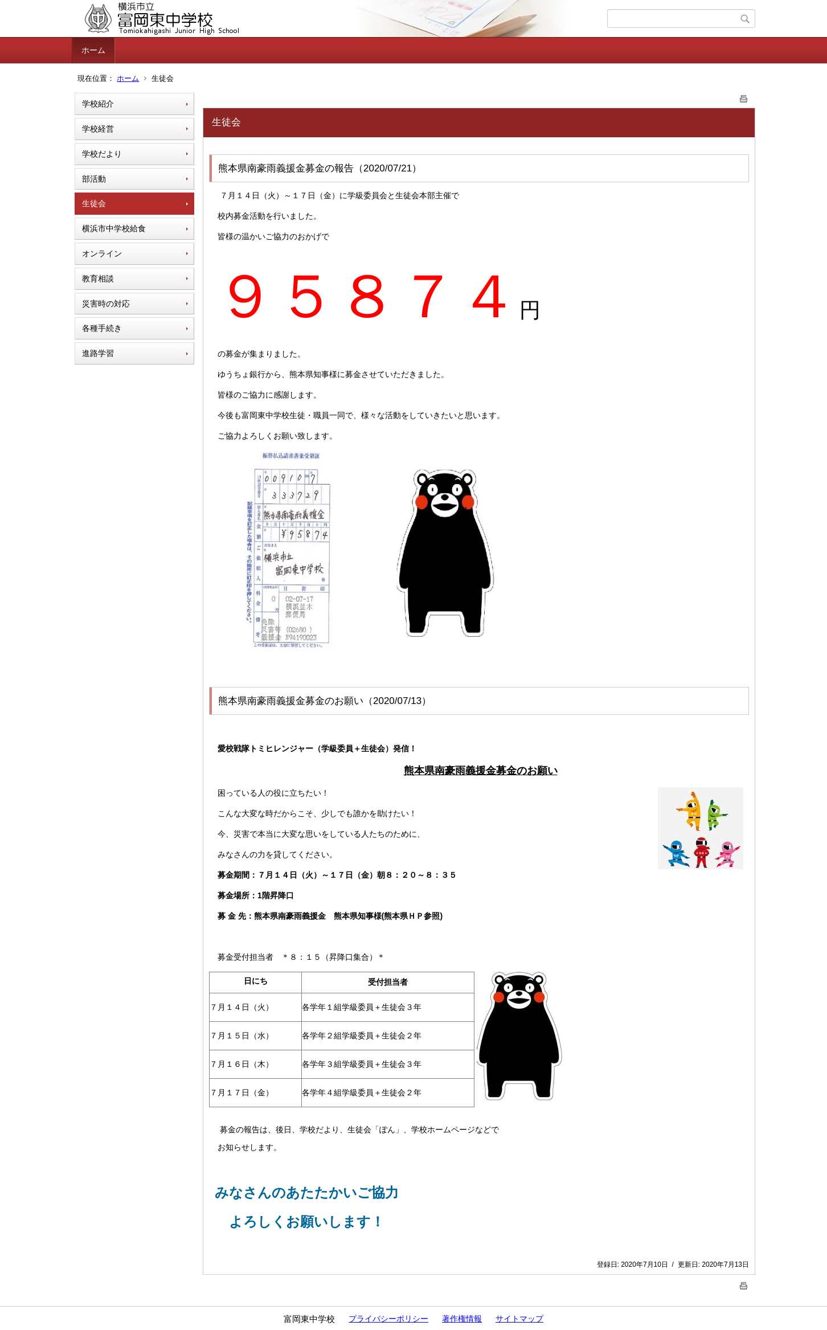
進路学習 (98, 353)
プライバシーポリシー (388, 1318)
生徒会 (94, 203)
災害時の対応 (106, 303)
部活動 (94, 178)
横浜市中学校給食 (114, 228)
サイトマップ (519, 1318)
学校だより (102, 153)
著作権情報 (462, 1318)
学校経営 (98, 128)
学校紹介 (98, 103)
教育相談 (98, 278)
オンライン (102, 253)
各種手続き (102, 328)
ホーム (93, 50)
